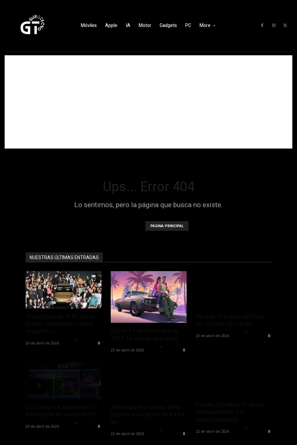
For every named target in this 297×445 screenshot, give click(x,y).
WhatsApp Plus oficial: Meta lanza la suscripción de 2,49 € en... (147, 414)
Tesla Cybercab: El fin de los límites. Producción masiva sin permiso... (60, 323)
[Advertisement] (148, 102)
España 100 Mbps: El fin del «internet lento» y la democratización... (230, 412)
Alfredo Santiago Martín (50, 339)
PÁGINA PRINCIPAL (167, 226)
